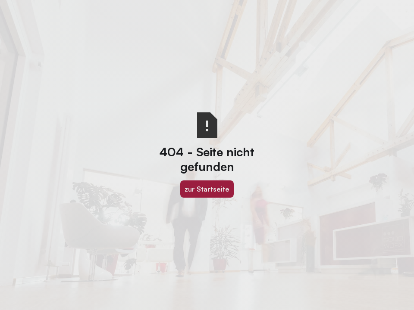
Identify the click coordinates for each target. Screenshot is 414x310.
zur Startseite (207, 189)
